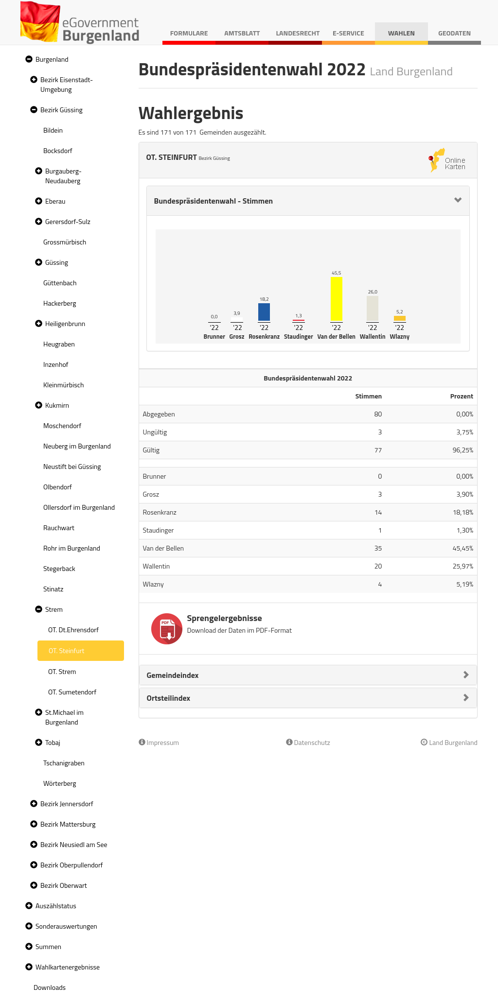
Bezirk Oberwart (63, 885)
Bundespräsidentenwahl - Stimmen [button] (213, 201)
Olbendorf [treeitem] (57, 487)
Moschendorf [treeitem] (62, 425)
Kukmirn (57, 405)
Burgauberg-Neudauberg (63, 176)
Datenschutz (308, 742)
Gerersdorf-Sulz (67, 221)
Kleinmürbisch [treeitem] (63, 385)
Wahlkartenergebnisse (68, 967)
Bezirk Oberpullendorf (71, 865)
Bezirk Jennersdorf (66, 803)
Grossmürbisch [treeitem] (64, 242)
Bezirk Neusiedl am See (73, 844)
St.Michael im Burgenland (64, 717)
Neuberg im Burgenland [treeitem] (77, 446)
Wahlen (401, 33)
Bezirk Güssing (61, 109)
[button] (28, 59)
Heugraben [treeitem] (59, 344)
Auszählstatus (56, 905)
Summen (48, 946)
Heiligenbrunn (65, 323)
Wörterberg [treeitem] (59, 783)
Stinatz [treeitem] (53, 589)
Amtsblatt (242, 33)
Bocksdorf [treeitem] (57, 150)
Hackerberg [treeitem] (59, 303)
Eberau (55, 201)
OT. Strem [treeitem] (62, 671)
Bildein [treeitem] (53, 130)
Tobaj (52, 742)
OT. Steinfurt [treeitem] (66, 650)
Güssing (56, 262)
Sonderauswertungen (66, 926)
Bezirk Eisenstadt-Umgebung (66, 84)
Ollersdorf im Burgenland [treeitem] (79, 507)
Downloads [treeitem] (50, 987)
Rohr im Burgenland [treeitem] (71, 548)
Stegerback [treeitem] (59, 568)
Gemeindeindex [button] (173, 675)
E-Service (348, 33)
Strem (54, 609)
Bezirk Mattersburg (68, 824)
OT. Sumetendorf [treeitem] (72, 692)
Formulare (189, 33)
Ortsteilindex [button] (169, 698)
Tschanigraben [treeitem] (64, 763)
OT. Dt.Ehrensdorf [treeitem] (73, 629)
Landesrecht (298, 33)
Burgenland (52, 59)
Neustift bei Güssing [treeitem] (72, 466)
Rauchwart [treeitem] (58, 527)
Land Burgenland (449, 742)
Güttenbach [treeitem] (59, 282)
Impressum (159, 742)
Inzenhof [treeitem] (55, 364)
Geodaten (454, 33)
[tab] (308, 200)
